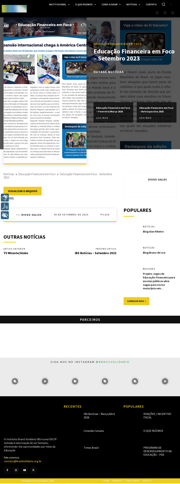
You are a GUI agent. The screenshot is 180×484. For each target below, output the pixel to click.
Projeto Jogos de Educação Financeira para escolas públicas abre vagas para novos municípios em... (159, 282)
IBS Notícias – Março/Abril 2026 (97, 414)
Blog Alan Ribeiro (153, 232)
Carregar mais (136, 301)
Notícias (9, 174)
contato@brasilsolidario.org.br (22, 462)
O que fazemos (151, 431)
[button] (163, 4)
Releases (149, 269)
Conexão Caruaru (91, 431)
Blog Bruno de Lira (154, 253)
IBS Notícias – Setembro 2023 (96, 253)
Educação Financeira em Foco (118, 41)
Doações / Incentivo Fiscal (157, 414)
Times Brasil (89, 448)
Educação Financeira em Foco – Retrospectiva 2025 (156, 109)
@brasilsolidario (113, 362)
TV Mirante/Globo (16, 253)
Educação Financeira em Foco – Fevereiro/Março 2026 (113, 109)
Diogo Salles (31, 214)
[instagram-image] (15, 382)
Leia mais (102, 120)
